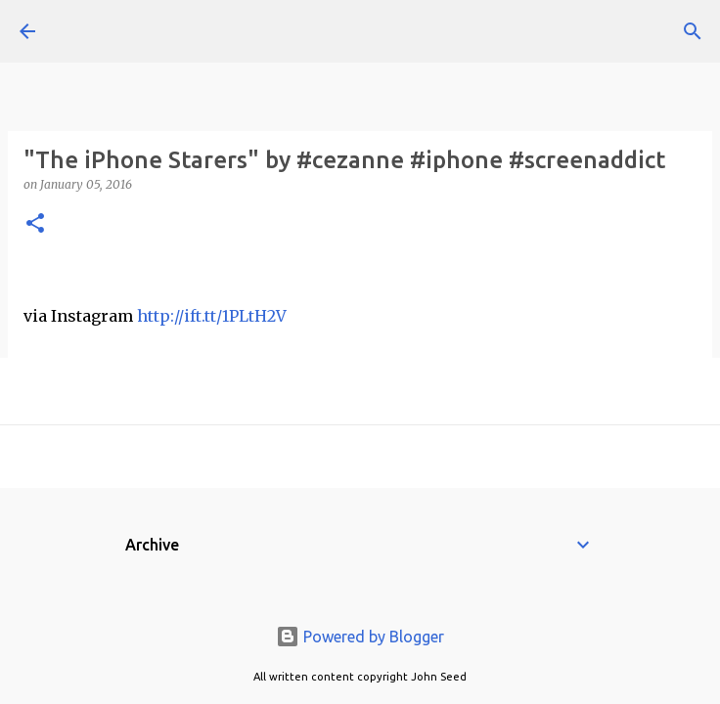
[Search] (692, 31)
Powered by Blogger (360, 636)
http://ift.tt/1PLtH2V (212, 316)
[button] (35, 224)
